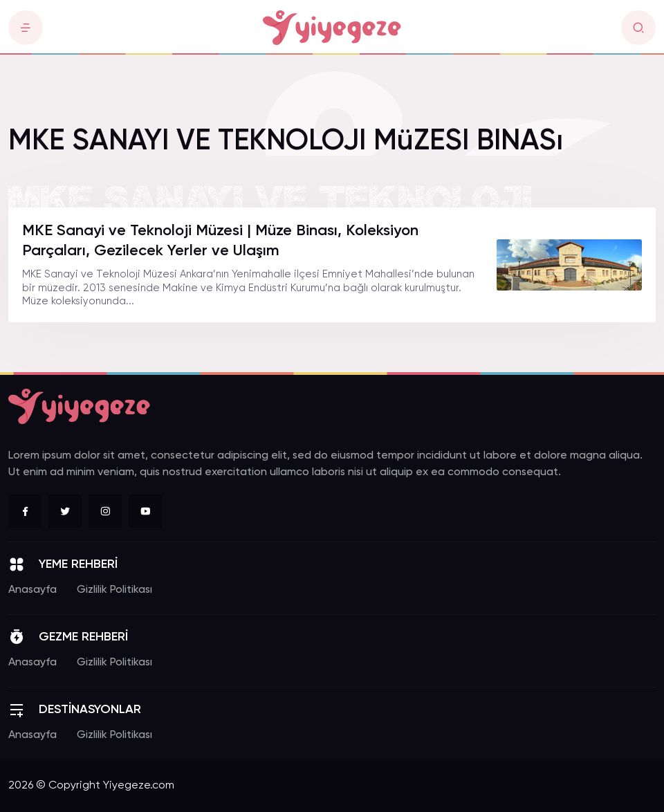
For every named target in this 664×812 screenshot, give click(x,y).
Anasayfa (32, 590)
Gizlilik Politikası (114, 590)
